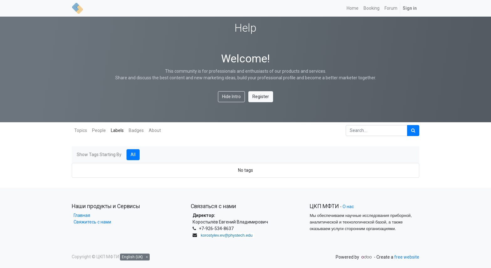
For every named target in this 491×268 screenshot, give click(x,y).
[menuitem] (352, 8)
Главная (81, 215)
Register (260, 96)
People (99, 130)
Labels (117, 130)
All (133, 154)
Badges (136, 130)
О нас (348, 206)
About (155, 130)
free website (406, 257)
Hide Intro (231, 96)
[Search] (413, 130)
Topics (80, 130)
